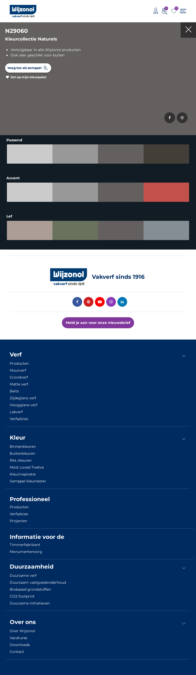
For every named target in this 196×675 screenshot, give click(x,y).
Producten (19, 363)
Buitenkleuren (22, 453)
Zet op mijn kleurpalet (28, 77)
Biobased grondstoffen (30, 589)
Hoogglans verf (23, 405)
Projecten (18, 521)
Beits (14, 391)
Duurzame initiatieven (30, 603)
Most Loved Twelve (27, 467)
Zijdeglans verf (23, 398)
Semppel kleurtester (28, 481)
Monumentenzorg (26, 551)
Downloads (20, 644)
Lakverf (16, 412)
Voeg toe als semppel (24, 68)
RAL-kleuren (20, 460)
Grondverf (19, 377)
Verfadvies (19, 418)
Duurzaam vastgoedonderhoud (38, 582)
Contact (17, 651)
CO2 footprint (22, 596)
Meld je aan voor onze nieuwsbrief (98, 322)
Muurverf (18, 370)
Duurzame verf (23, 575)
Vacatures (18, 638)
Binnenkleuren (23, 446)
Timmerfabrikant (25, 544)
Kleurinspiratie (23, 474)
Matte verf (19, 384)
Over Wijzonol (22, 631)
